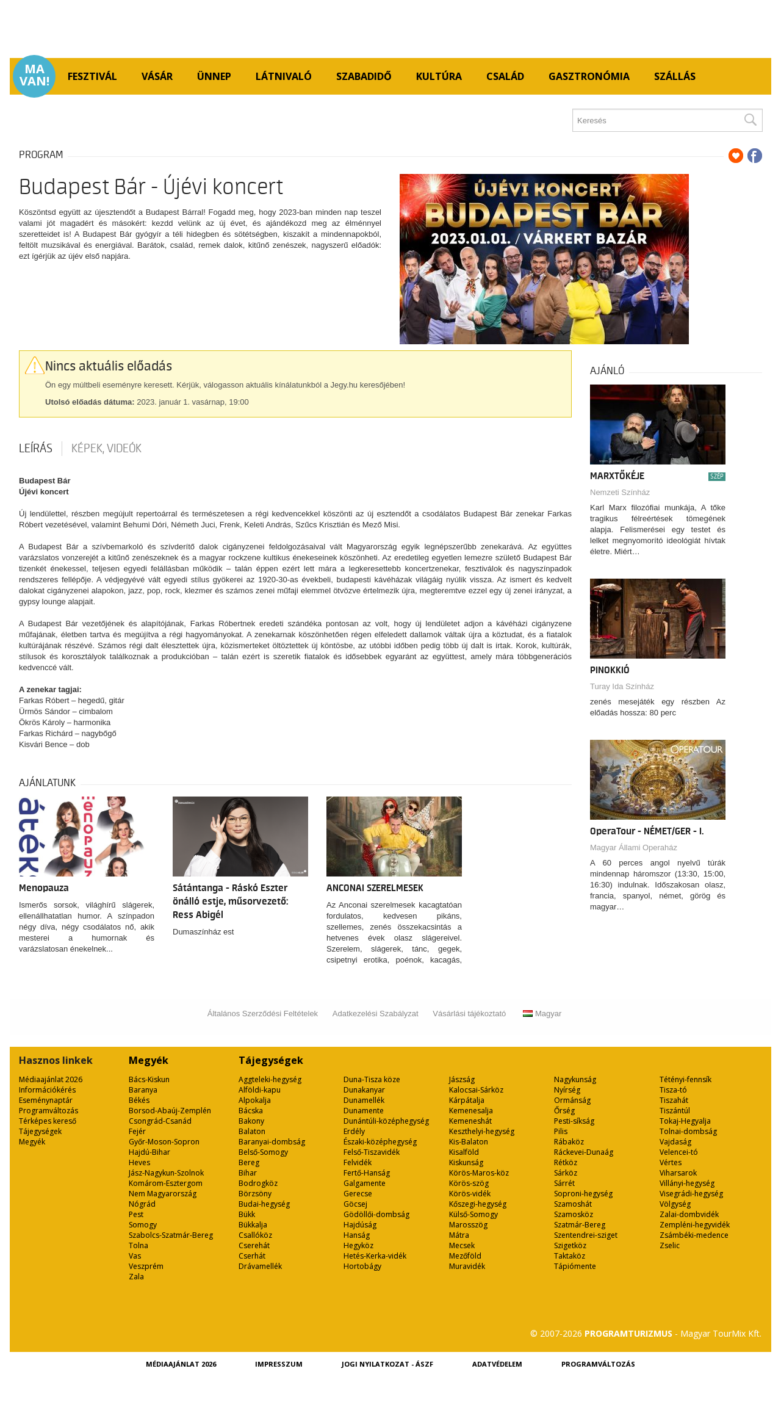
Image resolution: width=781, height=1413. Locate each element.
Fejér (137, 1131)
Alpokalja (255, 1100)
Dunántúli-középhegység (386, 1121)
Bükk (247, 1214)
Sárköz (565, 1173)
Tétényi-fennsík (685, 1079)
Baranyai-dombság (272, 1142)
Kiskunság (466, 1162)
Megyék (32, 1142)
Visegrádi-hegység (691, 1193)
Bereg (249, 1162)
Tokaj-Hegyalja (685, 1121)
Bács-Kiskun (149, 1079)
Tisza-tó (673, 1090)
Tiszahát (674, 1100)
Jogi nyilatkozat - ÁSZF (387, 1363)
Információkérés (47, 1090)
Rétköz (565, 1162)
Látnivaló (284, 76)
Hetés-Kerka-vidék (375, 1256)
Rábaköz (569, 1142)
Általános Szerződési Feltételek (262, 1013)
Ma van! (34, 75)
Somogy (143, 1225)
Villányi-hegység (687, 1183)
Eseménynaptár (46, 1100)
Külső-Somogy (473, 1214)
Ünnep (214, 76)
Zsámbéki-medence (694, 1235)
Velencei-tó (679, 1152)
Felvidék (358, 1162)
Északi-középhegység (380, 1142)
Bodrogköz (258, 1183)
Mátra (459, 1235)
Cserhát (252, 1256)
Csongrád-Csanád (160, 1121)
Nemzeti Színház (620, 492)
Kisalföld (464, 1152)
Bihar (248, 1173)
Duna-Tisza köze (372, 1079)
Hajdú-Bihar (149, 1152)
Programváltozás (48, 1110)
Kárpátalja (466, 1100)
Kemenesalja (471, 1110)
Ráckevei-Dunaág (583, 1152)
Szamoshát (573, 1204)
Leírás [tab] (35, 448)
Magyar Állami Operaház (633, 847)
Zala (136, 1276)
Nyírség (567, 1090)
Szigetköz (570, 1245)
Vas (135, 1256)
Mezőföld (465, 1256)
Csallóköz (255, 1235)
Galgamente (365, 1183)
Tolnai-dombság (688, 1131)
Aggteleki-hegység (270, 1079)
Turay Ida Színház (622, 686)
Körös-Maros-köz (479, 1173)
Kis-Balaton (468, 1142)
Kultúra (439, 76)
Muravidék (467, 1266)
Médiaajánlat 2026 (50, 1079)
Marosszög (468, 1225)
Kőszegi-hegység (477, 1204)
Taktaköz (569, 1256)
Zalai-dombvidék (689, 1214)
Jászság (462, 1079)
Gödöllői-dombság (376, 1214)
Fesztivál (92, 76)
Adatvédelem (497, 1363)
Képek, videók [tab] (106, 448)
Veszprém (146, 1266)
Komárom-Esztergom (166, 1183)
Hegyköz (358, 1245)
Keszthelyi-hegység (481, 1131)
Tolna (138, 1245)
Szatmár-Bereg (579, 1225)
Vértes (671, 1162)
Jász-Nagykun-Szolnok (166, 1173)
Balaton (252, 1131)
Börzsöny (255, 1193)
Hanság (357, 1235)
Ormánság (572, 1100)
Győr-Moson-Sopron (164, 1142)
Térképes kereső (47, 1121)
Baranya (143, 1090)
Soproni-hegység (583, 1193)
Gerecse (358, 1193)
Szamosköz (573, 1214)
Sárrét (564, 1183)
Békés (139, 1100)
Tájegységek (40, 1131)
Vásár (157, 76)
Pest (136, 1214)
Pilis (560, 1131)
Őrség (564, 1110)
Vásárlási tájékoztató (469, 1013)
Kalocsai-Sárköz (476, 1090)
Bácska (251, 1110)
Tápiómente (575, 1266)
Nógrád (142, 1204)
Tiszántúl (675, 1110)
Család (505, 76)
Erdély (354, 1131)
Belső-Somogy (263, 1152)
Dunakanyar (364, 1090)
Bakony (251, 1121)
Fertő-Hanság (367, 1173)
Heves (139, 1162)
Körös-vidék (470, 1193)
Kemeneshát (470, 1121)
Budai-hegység (264, 1204)
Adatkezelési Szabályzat (376, 1013)
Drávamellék (260, 1266)
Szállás (675, 76)
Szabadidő (364, 76)
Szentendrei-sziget (585, 1235)
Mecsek (462, 1245)
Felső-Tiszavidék (372, 1152)
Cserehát (254, 1245)
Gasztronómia (589, 76)
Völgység (675, 1204)
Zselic (670, 1245)
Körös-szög (469, 1183)
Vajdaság (675, 1142)
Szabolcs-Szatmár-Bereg (171, 1235)
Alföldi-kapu (260, 1090)
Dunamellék (364, 1100)
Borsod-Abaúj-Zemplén (170, 1110)
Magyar (542, 1013)
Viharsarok (678, 1173)
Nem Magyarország (162, 1193)
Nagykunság (575, 1079)
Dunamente (364, 1110)
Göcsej (355, 1204)
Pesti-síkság (574, 1121)
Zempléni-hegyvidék (695, 1225)
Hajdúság (360, 1225)
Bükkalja (253, 1225)
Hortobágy (362, 1266)
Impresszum (279, 1363)
